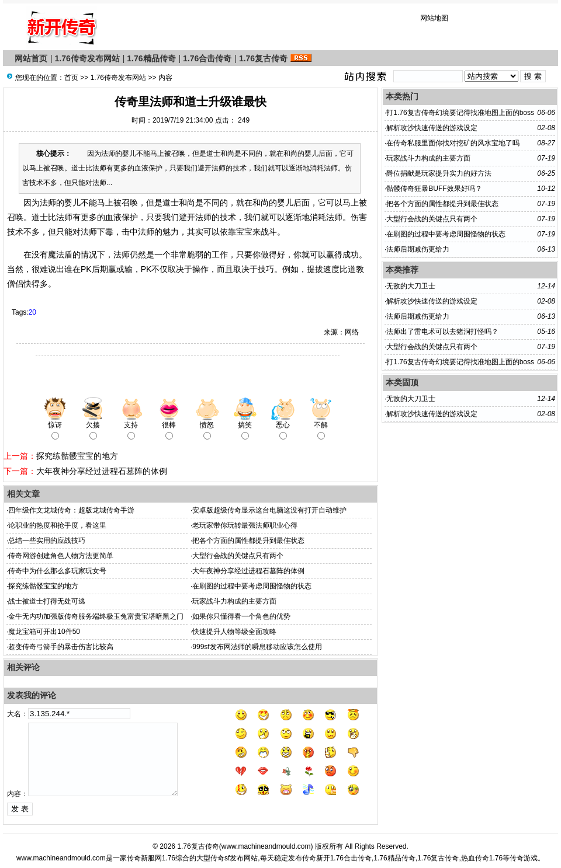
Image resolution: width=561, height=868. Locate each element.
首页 (71, 78)
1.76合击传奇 (207, 58)
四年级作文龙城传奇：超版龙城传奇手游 (71, 510)
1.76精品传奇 (151, 58)
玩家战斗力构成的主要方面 (234, 601)
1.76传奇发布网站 (87, 58)
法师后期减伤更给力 (417, 249)
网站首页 (31, 58)
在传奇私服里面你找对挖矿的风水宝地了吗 (453, 143)
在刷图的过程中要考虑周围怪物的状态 (251, 586)
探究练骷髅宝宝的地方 (77, 456)
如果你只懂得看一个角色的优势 (241, 616)
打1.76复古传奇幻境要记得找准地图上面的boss (460, 113)
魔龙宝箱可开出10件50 (44, 632)
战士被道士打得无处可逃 (46, 601)
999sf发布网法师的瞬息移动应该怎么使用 (256, 647)
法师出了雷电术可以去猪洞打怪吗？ (442, 331)
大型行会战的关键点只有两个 (237, 556)
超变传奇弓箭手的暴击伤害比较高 (60, 647)
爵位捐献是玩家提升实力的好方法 (438, 173)
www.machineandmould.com (266, 846)
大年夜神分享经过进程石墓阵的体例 (101, 471)
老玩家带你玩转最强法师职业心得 (244, 525)
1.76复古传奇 (263, 58)
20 (32, 312)
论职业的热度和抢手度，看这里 (57, 525)
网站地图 (434, 18)
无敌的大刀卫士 (410, 286)
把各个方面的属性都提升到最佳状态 (248, 540)
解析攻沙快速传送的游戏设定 (431, 128)
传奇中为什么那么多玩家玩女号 (57, 571)
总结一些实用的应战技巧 (46, 540)
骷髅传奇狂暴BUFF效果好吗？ (434, 188)
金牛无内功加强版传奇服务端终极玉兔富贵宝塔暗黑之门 (95, 616)
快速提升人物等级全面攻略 (234, 632)
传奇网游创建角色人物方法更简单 (60, 556)
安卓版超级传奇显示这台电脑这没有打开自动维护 (269, 510)
